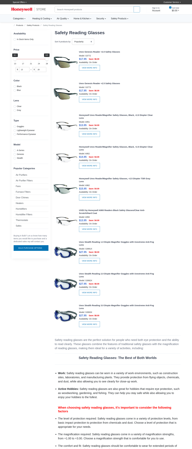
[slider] (15, 59)
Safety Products (118, 18)
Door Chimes (22, 197)
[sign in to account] (154, 9)
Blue (19, 90)
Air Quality (62, 18)
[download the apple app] (169, 431)
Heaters (20, 203)
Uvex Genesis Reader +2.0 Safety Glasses (89, 52)
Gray (19, 110)
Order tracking (61, 394)
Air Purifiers (21, 175)
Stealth (20, 158)
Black (19, 86)
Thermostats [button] (22, 220)
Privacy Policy (104, 397)
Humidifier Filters (24, 214)
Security (100, 18)
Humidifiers (21, 209)
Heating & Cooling (41, 18)
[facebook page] (159, 406)
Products (19, 25)
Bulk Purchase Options (31, 248)
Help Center (16, 397)
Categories (17, 18)
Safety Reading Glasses (52, 25)
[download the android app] (169, 439)
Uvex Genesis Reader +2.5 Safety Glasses (154, 52)
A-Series (20, 150)
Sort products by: (63, 42)
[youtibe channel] (176, 406)
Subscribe (172, 390)
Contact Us (16, 401)
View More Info (80, 68)
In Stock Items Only (25, 39)
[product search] (137, 9)
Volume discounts (19, 390)
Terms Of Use (104, 401)
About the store (104, 390)
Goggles (20, 126)
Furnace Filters (23, 192)
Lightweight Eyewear (26, 130)
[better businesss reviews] (15, 433)
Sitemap (111, 437)
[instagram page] (167, 406)
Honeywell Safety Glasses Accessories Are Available (117, 360)
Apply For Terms (62, 397)
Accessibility (16, 394)
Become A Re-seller (63, 401)
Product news (104, 394)
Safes (18, 226)
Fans (18, 186)
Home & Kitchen (82, 18)
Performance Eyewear (26, 134)
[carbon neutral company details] (33, 433)
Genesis (20, 154)
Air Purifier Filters (24, 180)
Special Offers (18, 2)
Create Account (61, 390)
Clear (19, 106)
